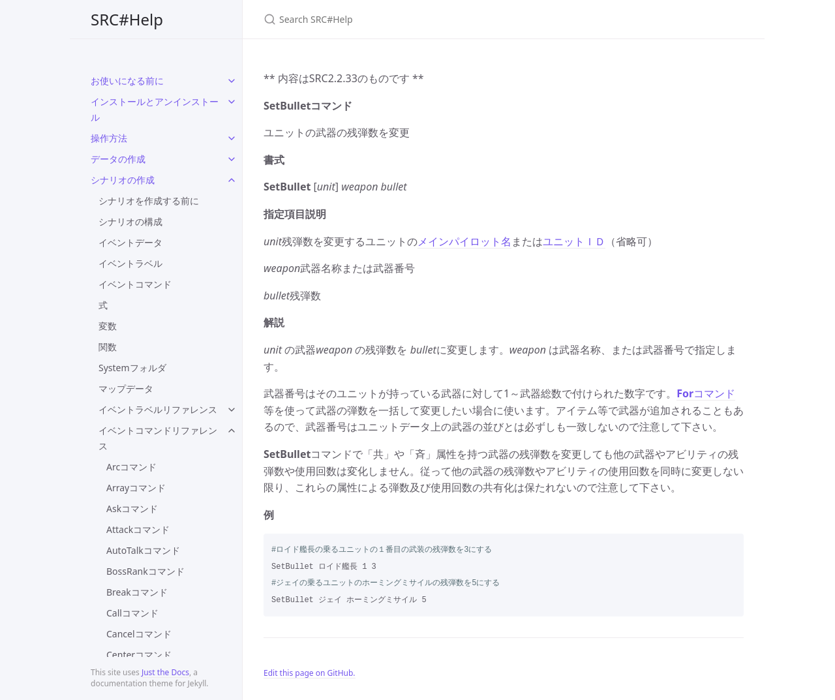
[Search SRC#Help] (417, 19)
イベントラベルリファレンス (158, 409)
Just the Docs (165, 672)
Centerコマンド (139, 654)
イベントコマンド (135, 284)
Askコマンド (132, 508)
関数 (108, 347)
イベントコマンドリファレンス (158, 438)
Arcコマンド (131, 467)
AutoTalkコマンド (143, 550)
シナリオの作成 (123, 180)
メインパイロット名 (464, 241)
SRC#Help (127, 19)
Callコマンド (132, 613)
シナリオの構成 (130, 221)
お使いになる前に (127, 80)
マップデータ (126, 388)
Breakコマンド (137, 592)
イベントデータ (130, 242)
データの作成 (118, 159)
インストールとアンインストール (155, 109)
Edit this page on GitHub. (310, 672)
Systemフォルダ (132, 367)
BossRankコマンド (145, 571)
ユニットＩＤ (574, 241)
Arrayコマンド (136, 487)
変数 (108, 326)
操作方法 (109, 138)
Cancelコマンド (139, 634)
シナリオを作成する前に (149, 200)
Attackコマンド (138, 529)
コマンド (705, 393)
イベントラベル (130, 263)
